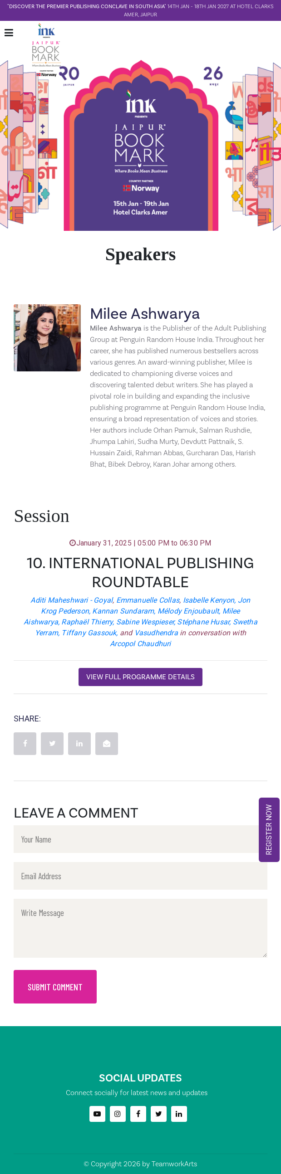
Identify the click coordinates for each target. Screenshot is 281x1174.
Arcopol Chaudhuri (140, 643)
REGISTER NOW (269, 829)
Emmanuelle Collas (147, 600)
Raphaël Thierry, (87, 622)
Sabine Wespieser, (145, 622)
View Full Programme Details (140, 676)
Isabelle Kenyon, (209, 600)
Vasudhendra (156, 632)
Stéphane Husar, (204, 622)
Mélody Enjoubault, (189, 611)
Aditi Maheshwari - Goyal (71, 600)
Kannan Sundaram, (123, 611)
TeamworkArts (174, 1163)
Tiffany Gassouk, (89, 632)
